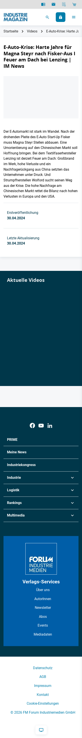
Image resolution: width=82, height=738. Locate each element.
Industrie (14, 477)
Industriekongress (21, 465)
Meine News (16, 452)
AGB (42, 677)
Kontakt (43, 695)
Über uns (43, 590)
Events (43, 625)
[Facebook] (32, 425)
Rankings (14, 503)
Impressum (42, 686)
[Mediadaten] (64, 4)
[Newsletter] (53, 4)
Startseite (10, 31)
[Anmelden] (60, 17)
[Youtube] (41, 425)
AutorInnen (42, 599)
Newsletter (43, 608)
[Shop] (74, 4)
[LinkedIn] (49, 425)
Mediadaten (43, 634)
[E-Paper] (43, 4)
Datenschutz (42, 668)
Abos (43, 617)
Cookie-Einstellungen (43, 703)
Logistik (13, 490)
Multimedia (16, 515)
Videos (32, 31)
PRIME (12, 440)
